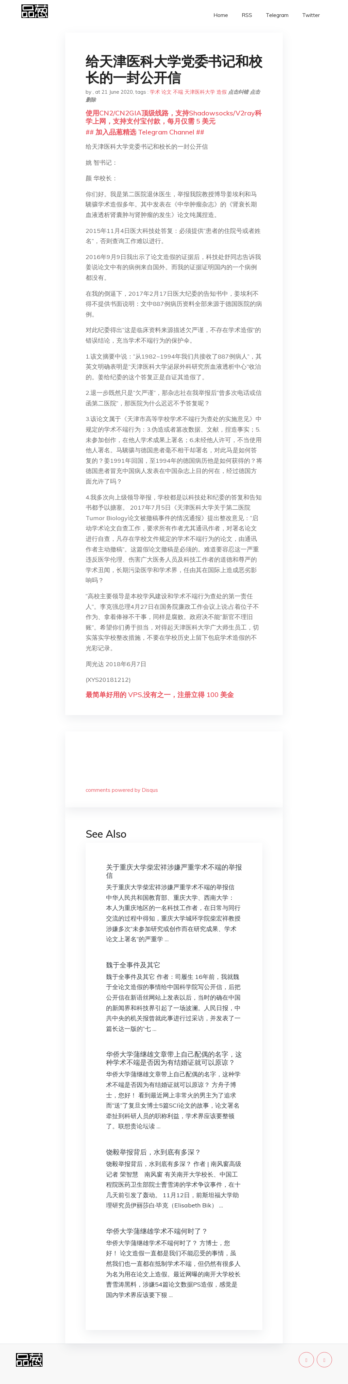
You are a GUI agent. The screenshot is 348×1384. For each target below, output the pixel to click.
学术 (155, 92)
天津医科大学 (200, 92)
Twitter (311, 15)
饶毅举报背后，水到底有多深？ (153, 1152)
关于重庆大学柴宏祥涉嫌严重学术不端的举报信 (174, 871)
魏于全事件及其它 (133, 965)
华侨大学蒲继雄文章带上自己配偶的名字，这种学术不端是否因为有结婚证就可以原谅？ (174, 1058)
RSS (247, 15)
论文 (166, 92)
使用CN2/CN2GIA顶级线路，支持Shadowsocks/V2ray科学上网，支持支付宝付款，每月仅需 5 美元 (174, 117)
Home (220, 15)
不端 (178, 92)
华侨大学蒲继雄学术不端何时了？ (157, 1231)
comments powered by (122, 790)
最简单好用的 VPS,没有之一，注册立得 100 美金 (160, 694)
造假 (221, 92)
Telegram (277, 15)
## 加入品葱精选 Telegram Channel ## (145, 132)
